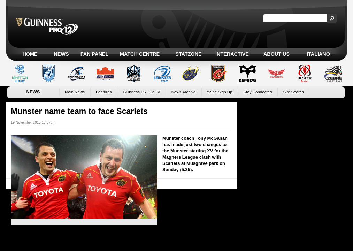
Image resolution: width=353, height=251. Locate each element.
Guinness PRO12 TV (141, 92)
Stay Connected (258, 92)
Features (104, 92)
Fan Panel (94, 54)
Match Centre (140, 54)
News (61, 54)
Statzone (188, 54)
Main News (75, 92)
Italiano (318, 54)
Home (29, 54)
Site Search (293, 92)
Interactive (232, 54)
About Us (276, 54)
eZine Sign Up (219, 92)
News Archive (183, 92)
